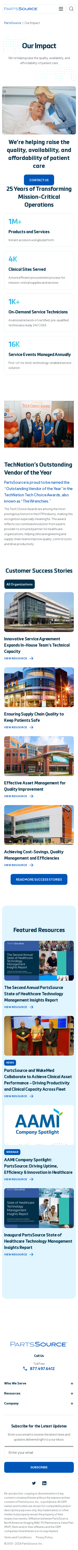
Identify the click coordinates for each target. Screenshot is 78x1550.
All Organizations (19, 584)
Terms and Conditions (18, 1537)
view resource (18, 1007)
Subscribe (38, 1467)
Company (11, 1403)
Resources (12, 1393)
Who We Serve (15, 1383)
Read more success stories (39, 879)
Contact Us (39, 180)
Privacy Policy (44, 1537)
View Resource (18, 658)
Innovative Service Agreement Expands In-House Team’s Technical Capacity (36, 645)
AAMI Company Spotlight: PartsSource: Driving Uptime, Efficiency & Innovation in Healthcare (38, 1166)
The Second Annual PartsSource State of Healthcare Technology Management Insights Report (33, 994)
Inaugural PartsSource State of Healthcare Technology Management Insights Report (38, 1241)
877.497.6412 (39, 1369)
